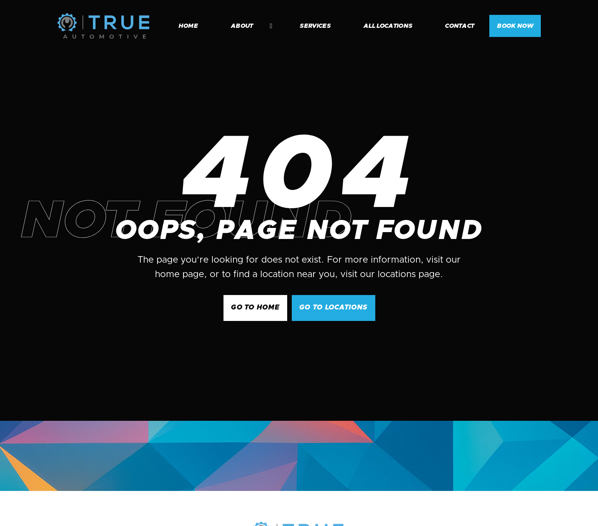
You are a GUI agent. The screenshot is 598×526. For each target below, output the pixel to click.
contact (459, 26)
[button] (248, 26)
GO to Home (255, 307)
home (188, 26)
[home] (103, 26)
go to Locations (333, 307)
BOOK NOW (515, 26)
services (315, 26)
